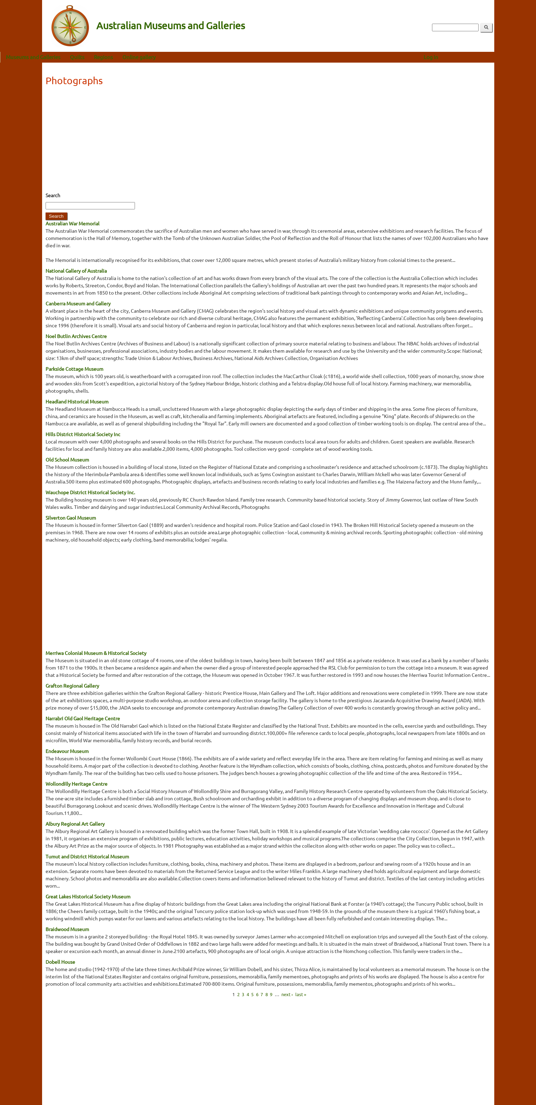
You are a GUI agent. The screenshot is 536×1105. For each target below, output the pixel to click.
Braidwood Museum (67, 929)
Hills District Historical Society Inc (83, 434)
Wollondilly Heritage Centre (76, 783)
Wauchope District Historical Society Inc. (90, 492)
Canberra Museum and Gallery (78, 303)
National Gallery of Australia (76, 270)
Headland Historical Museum (77, 401)
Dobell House (60, 962)
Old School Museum (67, 459)
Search (53, 195)
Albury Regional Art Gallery (75, 823)
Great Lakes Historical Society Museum (88, 896)
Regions (145, 57)
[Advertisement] (268, 141)
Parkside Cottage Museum (74, 369)
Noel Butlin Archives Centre (76, 336)
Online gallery (181, 57)
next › (287, 994)
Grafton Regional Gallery (72, 685)
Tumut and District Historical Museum (87, 856)
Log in (472, 57)
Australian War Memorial (72, 223)
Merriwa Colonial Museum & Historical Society (96, 653)
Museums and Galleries (75, 57)
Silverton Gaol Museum (71, 517)
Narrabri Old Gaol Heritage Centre (83, 718)
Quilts (119, 57)
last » (300, 994)
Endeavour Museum (67, 751)
